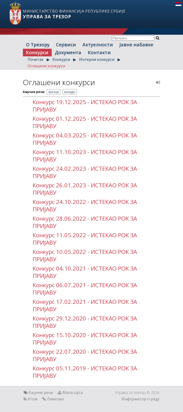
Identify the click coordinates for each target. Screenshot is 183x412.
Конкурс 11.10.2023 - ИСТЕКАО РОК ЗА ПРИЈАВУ (85, 155)
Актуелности (97, 44)
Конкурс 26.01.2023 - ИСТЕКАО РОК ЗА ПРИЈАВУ (85, 188)
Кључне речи (41, 392)
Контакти (99, 52)
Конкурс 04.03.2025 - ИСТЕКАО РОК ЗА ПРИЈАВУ (85, 138)
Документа (68, 52)
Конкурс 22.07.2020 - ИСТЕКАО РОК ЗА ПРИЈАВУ (85, 355)
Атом (32, 399)
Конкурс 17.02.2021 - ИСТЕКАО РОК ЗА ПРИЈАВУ (85, 305)
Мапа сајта (72, 392)
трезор (53, 92)
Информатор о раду (140, 399)
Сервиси (66, 44)
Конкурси (37, 52)
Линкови (55, 399)
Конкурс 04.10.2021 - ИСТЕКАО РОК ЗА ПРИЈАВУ (85, 272)
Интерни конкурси (96, 59)
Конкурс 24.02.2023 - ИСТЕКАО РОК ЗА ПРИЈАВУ (85, 172)
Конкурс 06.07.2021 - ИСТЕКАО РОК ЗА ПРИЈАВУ (85, 288)
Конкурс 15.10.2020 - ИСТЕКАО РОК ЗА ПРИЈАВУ (85, 338)
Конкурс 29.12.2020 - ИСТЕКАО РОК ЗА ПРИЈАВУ (85, 322)
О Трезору (38, 44)
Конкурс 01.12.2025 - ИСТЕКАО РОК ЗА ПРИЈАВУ (85, 122)
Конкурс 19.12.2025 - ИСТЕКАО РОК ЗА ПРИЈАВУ (85, 105)
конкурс (70, 92)
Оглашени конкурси (46, 65)
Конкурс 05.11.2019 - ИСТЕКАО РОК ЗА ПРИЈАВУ (85, 371)
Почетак (36, 59)
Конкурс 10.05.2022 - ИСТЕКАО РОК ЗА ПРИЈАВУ (85, 255)
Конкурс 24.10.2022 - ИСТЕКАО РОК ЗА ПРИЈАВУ (85, 205)
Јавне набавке (136, 44)
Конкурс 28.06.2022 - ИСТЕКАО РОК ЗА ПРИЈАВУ (85, 222)
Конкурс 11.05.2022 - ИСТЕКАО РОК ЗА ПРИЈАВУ (85, 238)
